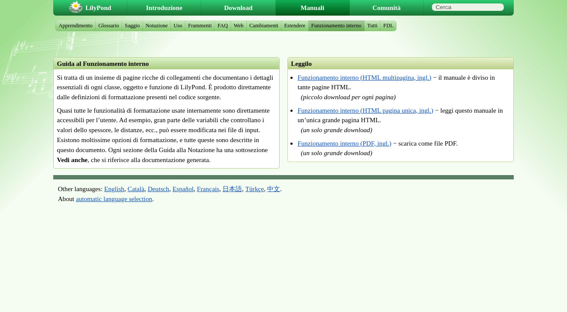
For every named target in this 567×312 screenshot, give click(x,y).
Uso (178, 26)
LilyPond (98, 7)
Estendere (295, 26)
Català (136, 188)
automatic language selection (114, 198)
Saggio (132, 26)
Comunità (387, 7)
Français (208, 188)
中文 (273, 188)
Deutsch (158, 188)
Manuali (312, 7)
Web (239, 26)
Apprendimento (76, 26)
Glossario (108, 26)
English (114, 188)
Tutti (372, 26)
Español (183, 188)
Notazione (156, 26)
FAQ (223, 26)
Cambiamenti (263, 26)
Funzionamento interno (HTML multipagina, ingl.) (364, 77)
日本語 (232, 188)
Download (238, 7)
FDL (388, 26)
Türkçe (254, 188)
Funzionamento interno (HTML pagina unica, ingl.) (365, 110)
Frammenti (200, 26)
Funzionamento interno (336, 26)
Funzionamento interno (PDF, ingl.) (344, 143)
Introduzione (164, 7)
